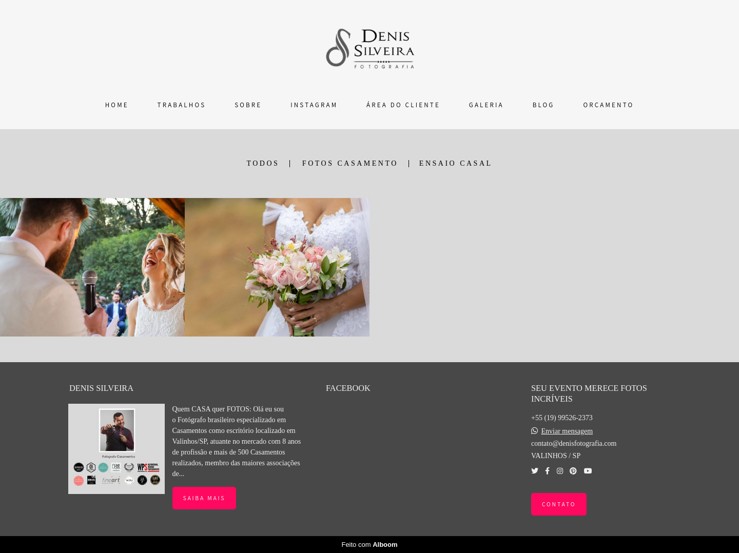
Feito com (369, 544)
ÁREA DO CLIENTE (403, 105)
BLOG (544, 105)
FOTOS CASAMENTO (350, 163)
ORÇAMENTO (608, 105)
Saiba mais (204, 498)
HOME (117, 105)
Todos (262, 163)
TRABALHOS (182, 105)
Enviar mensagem (567, 431)
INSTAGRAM (314, 105)
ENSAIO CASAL (456, 163)
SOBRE (248, 105)
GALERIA (486, 105)
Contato (559, 504)
